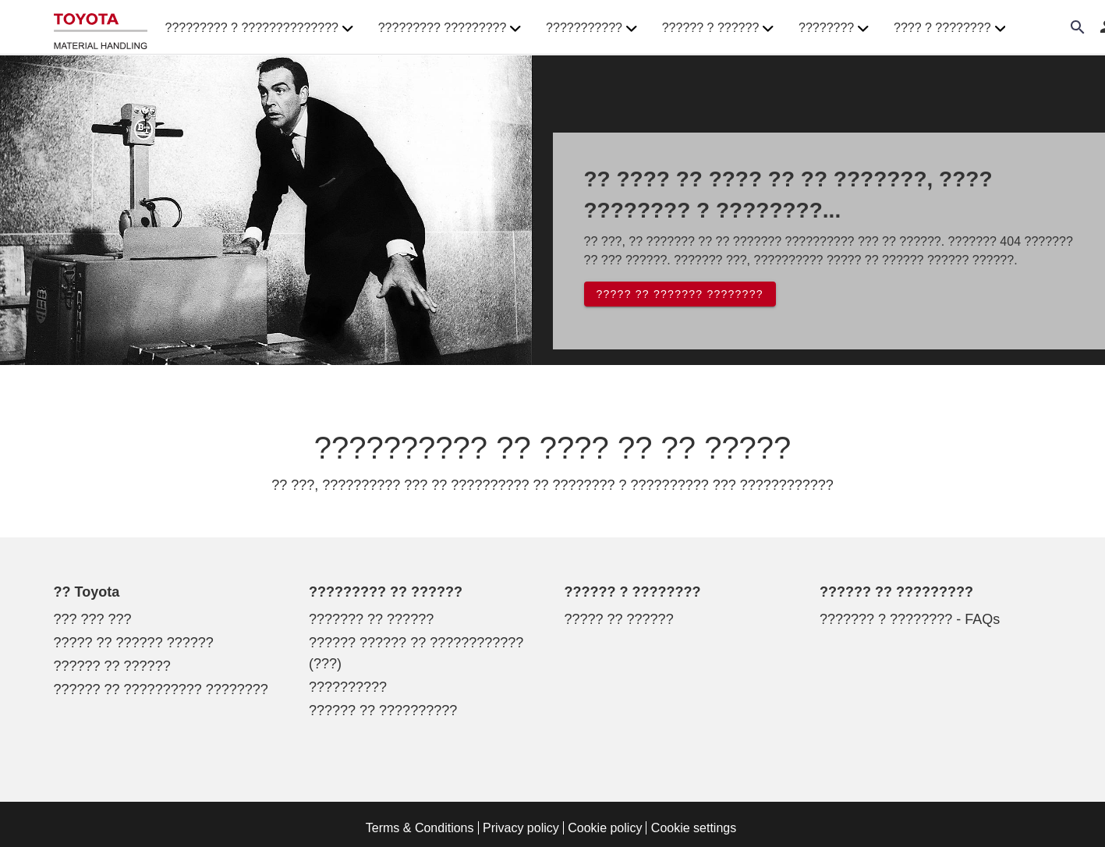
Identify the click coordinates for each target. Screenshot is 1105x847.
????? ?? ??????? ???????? (680, 294)
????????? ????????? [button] (449, 28)
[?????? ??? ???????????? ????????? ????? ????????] (100, 27)
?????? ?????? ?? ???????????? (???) (416, 653)
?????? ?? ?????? (112, 666)
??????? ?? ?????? (371, 619)
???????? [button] (834, 28)
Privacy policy (521, 828)
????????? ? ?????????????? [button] (259, 28)
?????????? (348, 687)
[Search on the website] (1077, 27)
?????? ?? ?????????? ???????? (161, 689)
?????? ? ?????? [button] (718, 28)
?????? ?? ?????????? (383, 710)
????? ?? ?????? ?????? (134, 642)
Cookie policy (605, 828)
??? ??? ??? (93, 619)
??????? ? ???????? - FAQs (910, 619)
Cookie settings (693, 828)
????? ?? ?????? (619, 619)
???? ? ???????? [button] (949, 28)
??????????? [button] (591, 28)
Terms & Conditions (420, 828)
